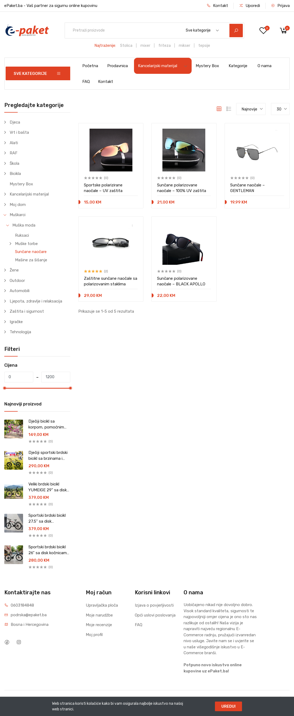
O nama (264, 65)
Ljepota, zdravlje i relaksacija (36, 301)
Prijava (280, 5)
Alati (14, 142)
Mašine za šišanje (31, 260)
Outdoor (17, 280)
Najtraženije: (105, 45)
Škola (14, 163)
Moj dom (18, 204)
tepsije (204, 45)
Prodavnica (117, 65)
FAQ (86, 81)
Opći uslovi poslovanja (155, 615)
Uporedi (249, 5)
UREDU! (228, 706)
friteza (164, 45)
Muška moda (23, 225)
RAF (13, 153)
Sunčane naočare (31, 251)
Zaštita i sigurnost (27, 311)
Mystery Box (207, 65)
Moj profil (94, 634)
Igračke (16, 321)
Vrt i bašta (19, 132)
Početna (90, 65)
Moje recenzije (99, 624)
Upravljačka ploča (102, 605)
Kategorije (238, 65)
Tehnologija (20, 332)
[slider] (4, 388)
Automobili (19, 290)
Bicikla (15, 173)
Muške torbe (26, 243)
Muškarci (17, 214)
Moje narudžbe (99, 615)
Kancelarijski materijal (163, 65)
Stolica (126, 45)
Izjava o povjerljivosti (154, 605)
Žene (14, 270)
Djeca (15, 122)
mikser (184, 45)
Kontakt (217, 5)
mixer (145, 45)
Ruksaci (22, 235)
